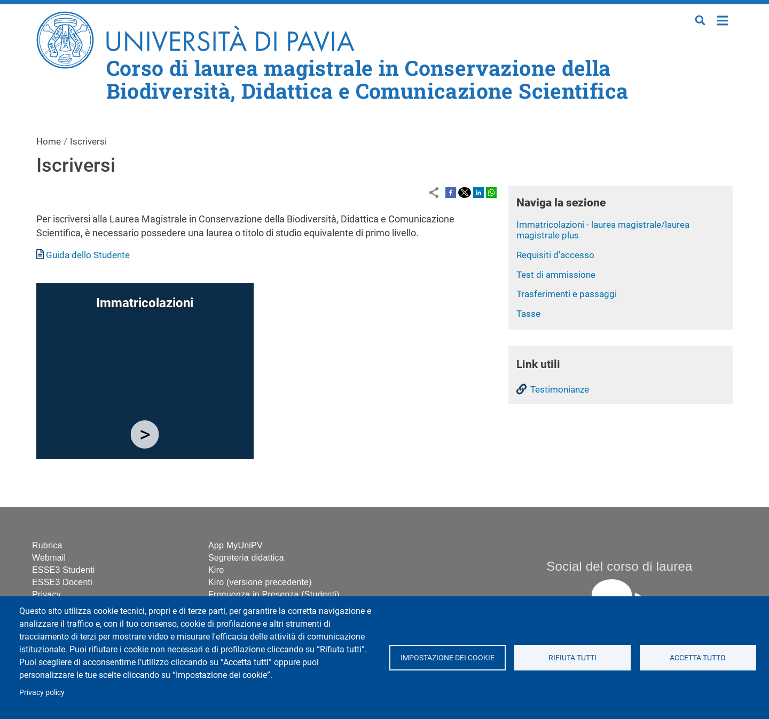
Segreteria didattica (246, 557)
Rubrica (47, 545)
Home (722, 19)
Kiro (216, 569)
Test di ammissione (555, 274)
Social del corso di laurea (619, 566)
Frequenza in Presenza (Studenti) (274, 594)
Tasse (528, 313)
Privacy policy (42, 692)
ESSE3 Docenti (62, 582)
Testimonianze (559, 389)
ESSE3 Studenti (63, 569)
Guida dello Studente (88, 255)
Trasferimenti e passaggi (566, 294)
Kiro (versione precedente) (260, 582)
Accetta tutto (698, 657)
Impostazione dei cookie (447, 657)
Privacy (46, 594)
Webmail (49, 557)
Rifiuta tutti (572, 657)
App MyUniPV (235, 545)
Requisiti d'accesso (555, 255)
